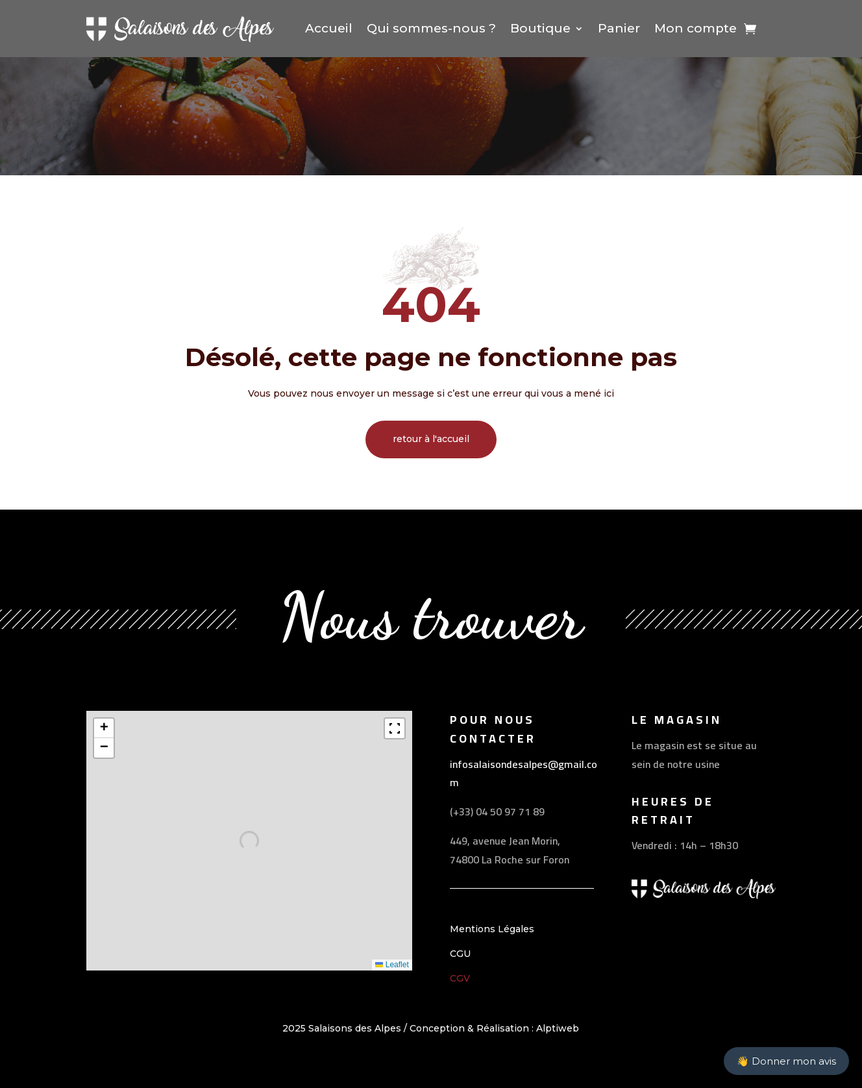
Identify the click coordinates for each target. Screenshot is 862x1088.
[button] (104, 728)
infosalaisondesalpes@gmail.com (523, 773)
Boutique (540, 28)
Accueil (328, 28)
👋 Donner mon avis (786, 1061)
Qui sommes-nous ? (431, 28)
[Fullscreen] (394, 728)
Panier (619, 28)
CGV (460, 978)
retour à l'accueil (431, 439)
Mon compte (695, 28)
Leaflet (391, 964)
